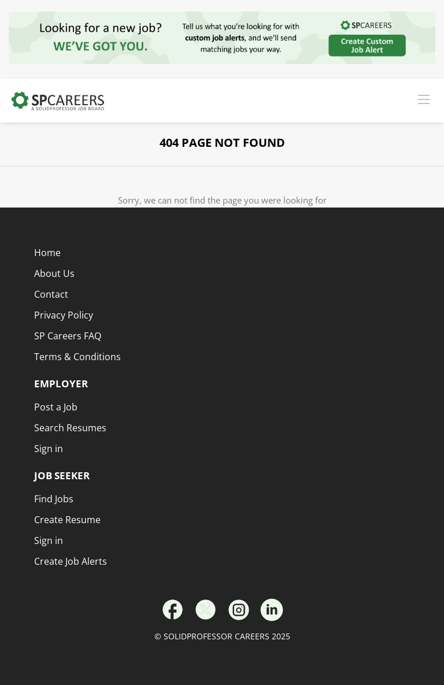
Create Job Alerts (70, 561)
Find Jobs (53, 499)
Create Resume (67, 519)
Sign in (48, 540)
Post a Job (55, 407)
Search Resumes (70, 427)
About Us (54, 273)
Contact (51, 294)
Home (47, 252)
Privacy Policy (63, 315)
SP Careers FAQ (67, 335)
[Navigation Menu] (424, 99)
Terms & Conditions (77, 356)
